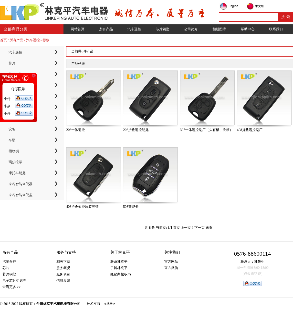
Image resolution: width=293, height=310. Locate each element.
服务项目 (63, 274)
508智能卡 (130, 207)
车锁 (12, 140)
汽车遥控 (134, 29)
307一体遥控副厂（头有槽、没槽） (206, 130)
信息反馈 (63, 280)
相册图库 (219, 29)
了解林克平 (118, 268)
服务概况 (63, 268)
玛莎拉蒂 (15, 162)
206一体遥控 (75, 130)
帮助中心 (247, 29)
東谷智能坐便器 (20, 184)
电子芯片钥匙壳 (14, 280)
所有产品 (106, 29)
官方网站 (171, 261)
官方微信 (171, 268)
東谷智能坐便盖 (20, 195)
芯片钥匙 (162, 29)
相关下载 (63, 261)
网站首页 (77, 29)
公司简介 (191, 29)
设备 (12, 129)
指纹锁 (14, 151)
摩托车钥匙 (17, 173)
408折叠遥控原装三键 (82, 207)
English (233, 6)
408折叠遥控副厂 (249, 130)
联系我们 (276, 29)
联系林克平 (118, 261)
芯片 (12, 63)
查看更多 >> (11, 287)
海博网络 (109, 304)
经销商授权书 (120, 274)
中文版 (259, 6)
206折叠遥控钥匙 (136, 130)
